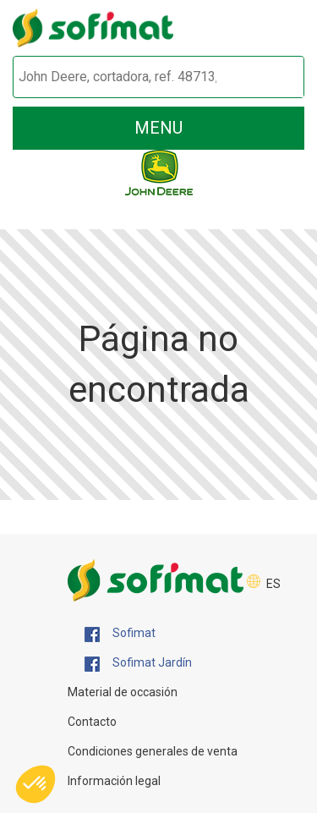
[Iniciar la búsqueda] (271, 77)
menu (158, 128)
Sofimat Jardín (138, 663)
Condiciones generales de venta (153, 751)
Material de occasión (123, 692)
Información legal (114, 781)
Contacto (92, 721)
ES (273, 584)
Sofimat (120, 633)
